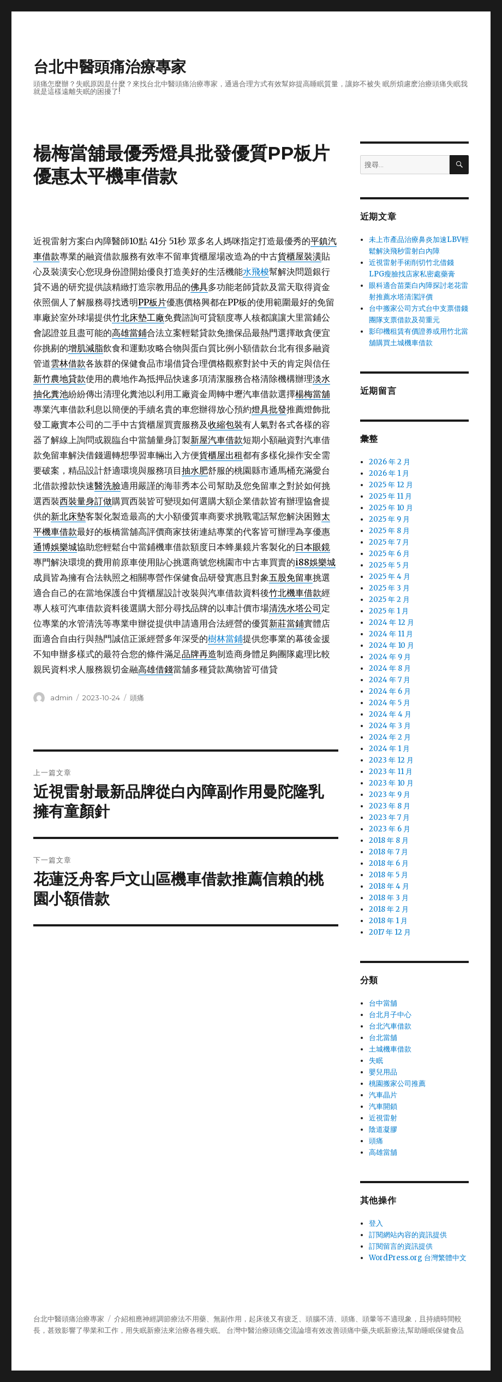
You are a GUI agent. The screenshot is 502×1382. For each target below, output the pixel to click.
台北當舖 (383, 1037)
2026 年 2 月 (389, 461)
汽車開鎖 (383, 1106)
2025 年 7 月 (389, 542)
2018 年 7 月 (388, 852)
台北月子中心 (390, 1014)
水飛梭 (256, 271)
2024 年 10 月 (391, 645)
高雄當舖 (383, 1152)
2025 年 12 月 (391, 484)
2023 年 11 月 (391, 771)
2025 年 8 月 (389, 530)
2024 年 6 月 (390, 691)
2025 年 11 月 (390, 496)
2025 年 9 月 (389, 519)
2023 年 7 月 (389, 817)
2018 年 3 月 (389, 897)
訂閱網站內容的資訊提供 (408, 1234)
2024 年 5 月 (389, 702)
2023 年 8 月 (389, 806)
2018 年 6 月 (389, 863)
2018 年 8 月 (389, 840)
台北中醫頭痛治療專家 (109, 66)
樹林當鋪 (225, 638)
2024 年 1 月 (389, 748)
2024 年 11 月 (391, 634)
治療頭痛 (269, 1330)
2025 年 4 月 (389, 576)
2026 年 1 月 (389, 473)
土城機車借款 (390, 1049)
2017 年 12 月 (390, 932)
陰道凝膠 (383, 1129)
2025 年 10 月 (391, 507)
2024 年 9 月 (390, 657)
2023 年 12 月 (391, 760)
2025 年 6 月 (389, 553)
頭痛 (137, 697)
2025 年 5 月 (389, 565)
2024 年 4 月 (390, 714)
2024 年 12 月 (391, 622)
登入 (376, 1223)
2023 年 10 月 (391, 783)
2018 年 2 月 (389, 909)
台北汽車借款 (390, 1026)
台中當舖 (383, 1003)
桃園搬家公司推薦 (397, 1083)
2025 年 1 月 (389, 611)
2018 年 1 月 (388, 920)
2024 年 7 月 (389, 679)
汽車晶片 (383, 1095)
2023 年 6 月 (389, 829)
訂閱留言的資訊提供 (401, 1246)
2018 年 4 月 (389, 886)
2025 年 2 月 (389, 599)
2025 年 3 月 (389, 588)
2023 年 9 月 (389, 794)
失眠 (376, 1060)
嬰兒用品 (383, 1072)
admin (61, 697)
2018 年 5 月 (388, 874)
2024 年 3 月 (390, 725)
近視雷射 (383, 1118)
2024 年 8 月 (390, 668)
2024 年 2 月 (390, 737)
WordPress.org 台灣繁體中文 (418, 1257)
